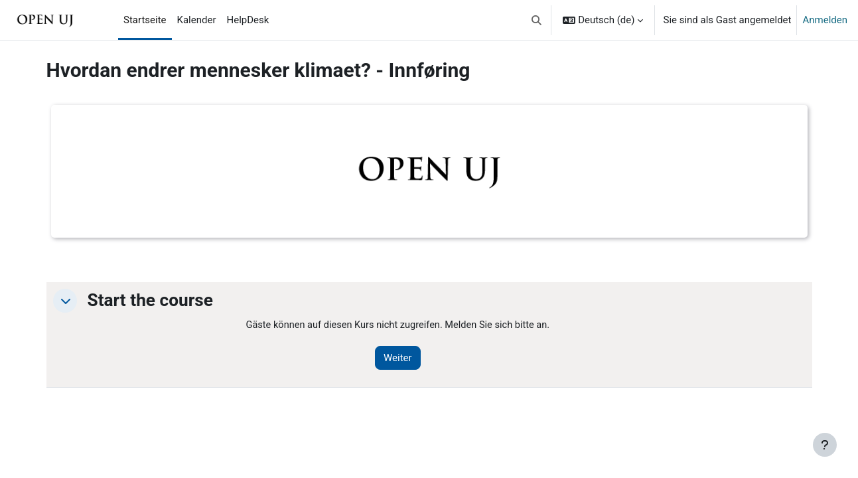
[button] (536, 20)
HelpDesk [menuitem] (248, 20)
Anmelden (824, 20)
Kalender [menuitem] (196, 20)
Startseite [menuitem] (145, 20)
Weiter (403, 358)
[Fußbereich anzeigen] (825, 445)
